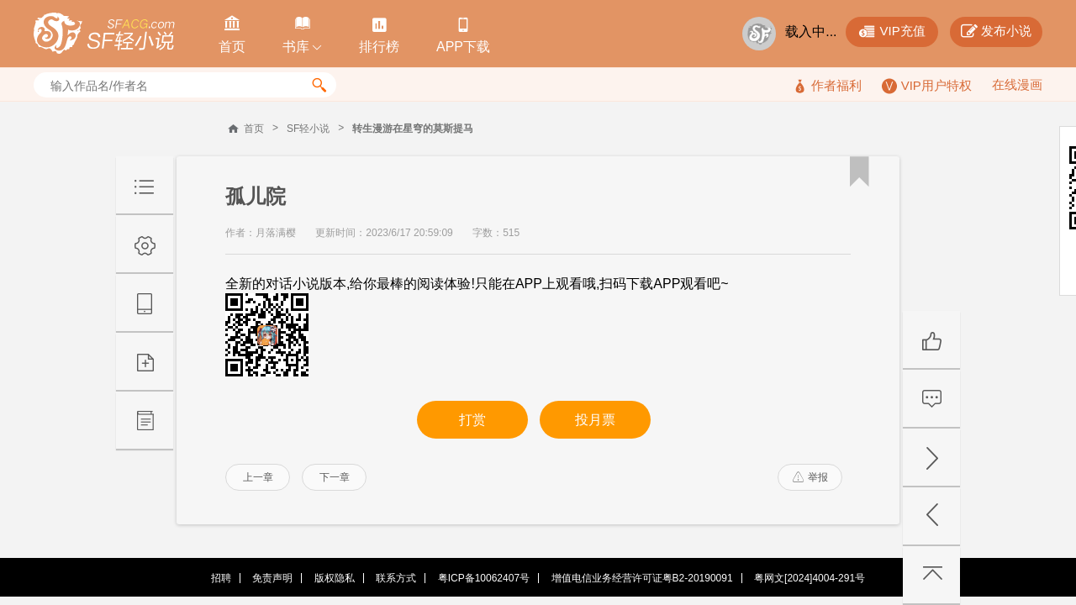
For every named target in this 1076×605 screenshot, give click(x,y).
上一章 (258, 477)
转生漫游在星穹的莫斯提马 (412, 128)
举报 (810, 477)
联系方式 (396, 578)
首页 (254, 128)
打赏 (472, 420)
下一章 (334, 477)
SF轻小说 (308, 128)
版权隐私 (334, 578)
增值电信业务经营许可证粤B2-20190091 (642, 578)
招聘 (221, 578)
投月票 (595, 420)
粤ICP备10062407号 (484, 578)
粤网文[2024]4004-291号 (809, 578)
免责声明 (272, 578)
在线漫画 (1017, 84)
